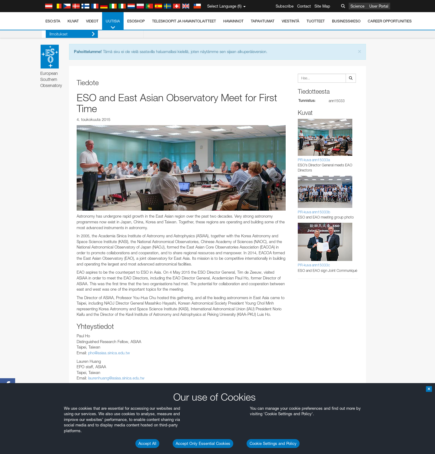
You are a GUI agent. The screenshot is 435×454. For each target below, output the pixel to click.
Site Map (322, 6)
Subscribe (285, 6)
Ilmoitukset (68, 34)
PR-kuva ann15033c (314, 265)
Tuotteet (316, 21)
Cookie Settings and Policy (273, 443)
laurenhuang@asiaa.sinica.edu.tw (116, 378)
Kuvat (73, 21)
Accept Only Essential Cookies (203, 443)
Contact (304, 6)
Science (357, 6)
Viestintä (290, 21)
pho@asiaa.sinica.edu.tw (109, 352)
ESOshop (136, 21)
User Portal (378, 6)
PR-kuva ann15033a (314, 160)
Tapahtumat (262, 21)
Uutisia (113, 24)
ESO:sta (52, 21)
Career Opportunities (390, 21)
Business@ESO (346, 21)
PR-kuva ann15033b (314, 212)
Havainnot (233, 21)
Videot (92, 21)
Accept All (147, 443)
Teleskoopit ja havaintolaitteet (184, 21)
